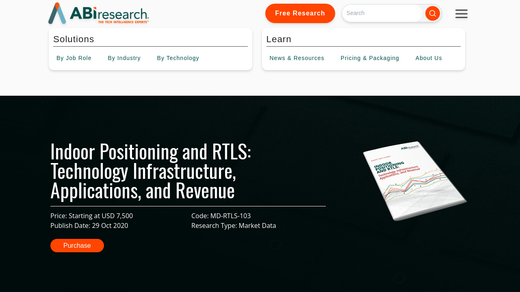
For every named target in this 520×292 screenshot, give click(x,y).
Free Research (300, 13)
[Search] (382, 13)
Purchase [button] (77, 245)
